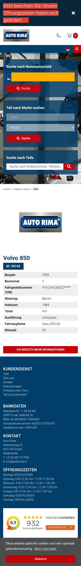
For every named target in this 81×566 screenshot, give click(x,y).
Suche (23, 88)
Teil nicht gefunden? (15, 394)
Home (6, 189)
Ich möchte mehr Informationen (40, 349)
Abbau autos (22, 189)
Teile (6, 373)
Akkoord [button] (40, 558)
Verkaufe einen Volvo (16, 390)
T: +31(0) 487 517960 (16, 457)
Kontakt (8, 382)
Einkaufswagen (12, 386)
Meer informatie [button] (45, 548)
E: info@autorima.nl (15, 461)
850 (36, 189)
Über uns (8, 378)
